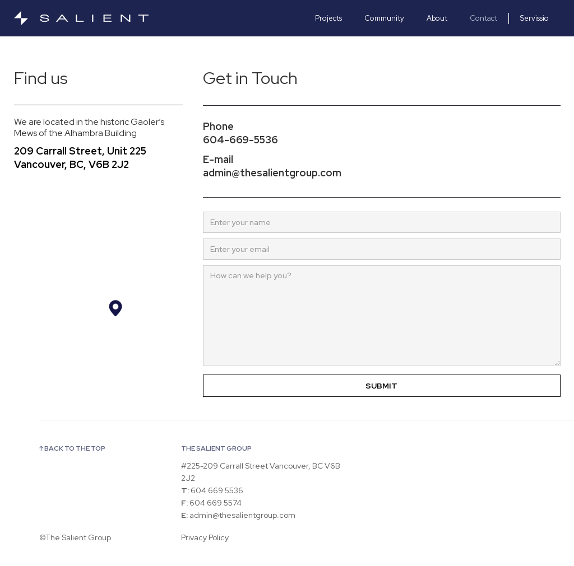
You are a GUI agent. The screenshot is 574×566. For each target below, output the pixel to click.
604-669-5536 (240, 139)
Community (384, 18)
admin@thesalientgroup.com (272, 172)
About (437, 18)
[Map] (98, 298)
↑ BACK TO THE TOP (72, 448)
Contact (483, 18)
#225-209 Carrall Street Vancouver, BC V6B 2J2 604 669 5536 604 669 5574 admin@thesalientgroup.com (260, 490)
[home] (98, 18)
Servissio (534, 18)
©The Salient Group (75, 537)
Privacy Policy (205, 537)
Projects (328, 18)
